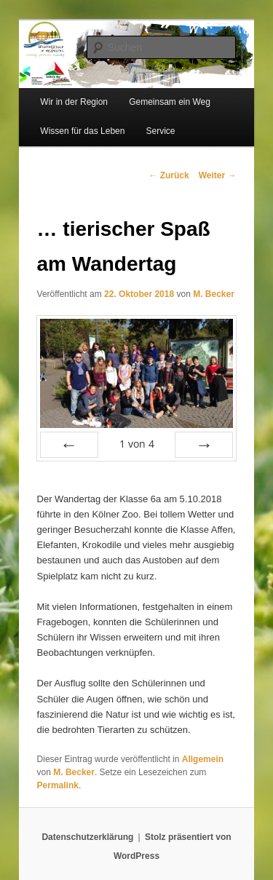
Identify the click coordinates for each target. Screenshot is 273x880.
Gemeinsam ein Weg (169, 102)
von (136, 444)
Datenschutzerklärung (87, 837)
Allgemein (202, 759)
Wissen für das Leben (82, 131)
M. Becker (213, 294)
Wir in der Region (74, 102)
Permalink (58, 785)
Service (160, 131)
